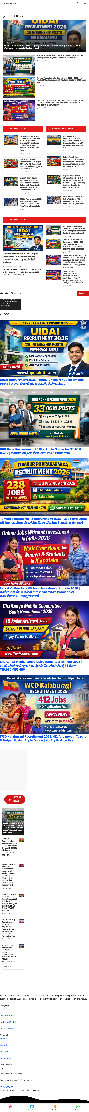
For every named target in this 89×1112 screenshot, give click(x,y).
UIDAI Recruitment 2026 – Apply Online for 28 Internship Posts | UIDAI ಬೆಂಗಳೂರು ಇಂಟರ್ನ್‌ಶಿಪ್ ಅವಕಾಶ (20, 258)
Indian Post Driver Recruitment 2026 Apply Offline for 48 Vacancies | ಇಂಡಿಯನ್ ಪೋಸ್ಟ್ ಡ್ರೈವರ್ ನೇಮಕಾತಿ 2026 (31, 164)
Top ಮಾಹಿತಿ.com (9, 3)
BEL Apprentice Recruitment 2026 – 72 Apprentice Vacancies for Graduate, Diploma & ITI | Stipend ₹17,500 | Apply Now (73, 142)
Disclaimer (4, 1052)
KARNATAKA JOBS (8, 1022)
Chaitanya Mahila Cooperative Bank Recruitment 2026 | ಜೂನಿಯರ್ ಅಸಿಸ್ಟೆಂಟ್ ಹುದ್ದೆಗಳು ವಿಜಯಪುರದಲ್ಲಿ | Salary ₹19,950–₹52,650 (73, 277)
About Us (4, 1038)
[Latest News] (32, 1108)
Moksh (7, 266)
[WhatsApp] (78, 1108)
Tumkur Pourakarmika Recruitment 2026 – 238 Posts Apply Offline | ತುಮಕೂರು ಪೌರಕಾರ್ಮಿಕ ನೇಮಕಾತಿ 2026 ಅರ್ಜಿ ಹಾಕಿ (61, 80)
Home (2, 1009)
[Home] (10, 1108)
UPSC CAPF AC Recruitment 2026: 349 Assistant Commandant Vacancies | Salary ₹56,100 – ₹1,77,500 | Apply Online (9, 954)
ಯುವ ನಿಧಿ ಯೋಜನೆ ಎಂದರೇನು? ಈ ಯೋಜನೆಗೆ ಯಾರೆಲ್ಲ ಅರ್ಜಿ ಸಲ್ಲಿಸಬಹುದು (10, 303)
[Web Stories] (55, 1108)
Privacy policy (6, 1058)
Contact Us (5, 1045)
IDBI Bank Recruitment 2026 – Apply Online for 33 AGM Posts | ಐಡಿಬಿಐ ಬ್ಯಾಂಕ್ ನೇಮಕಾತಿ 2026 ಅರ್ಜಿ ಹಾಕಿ (60, 57)
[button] (78, 4)
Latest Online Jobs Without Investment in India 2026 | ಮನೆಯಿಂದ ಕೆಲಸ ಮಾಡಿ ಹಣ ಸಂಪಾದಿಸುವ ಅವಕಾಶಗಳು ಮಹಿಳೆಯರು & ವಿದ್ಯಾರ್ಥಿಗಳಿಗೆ (60, 103)
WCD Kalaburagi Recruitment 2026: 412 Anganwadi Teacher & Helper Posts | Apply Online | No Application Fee (44, 739)
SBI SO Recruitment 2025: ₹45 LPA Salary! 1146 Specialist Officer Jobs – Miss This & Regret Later (31, 203)
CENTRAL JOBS (7, 1015)
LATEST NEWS (6, 1029)
